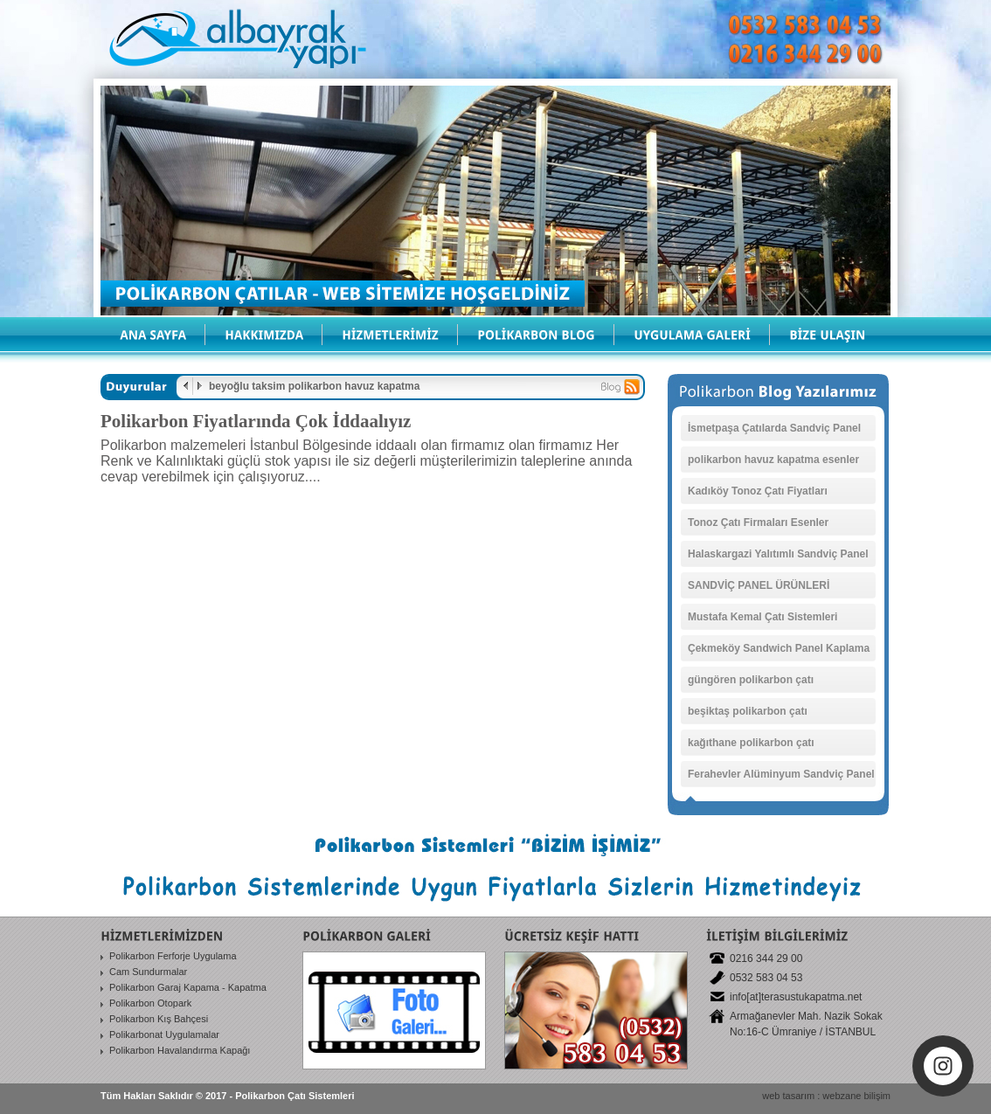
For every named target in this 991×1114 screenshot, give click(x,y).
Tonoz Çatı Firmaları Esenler (758, 522)
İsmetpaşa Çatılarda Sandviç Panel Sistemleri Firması (774, 431)
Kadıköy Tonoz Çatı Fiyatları (758, 491)
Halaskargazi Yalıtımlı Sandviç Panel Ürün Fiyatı (778, 557)
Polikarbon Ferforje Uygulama (173, 956)
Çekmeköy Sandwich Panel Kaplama (779, 648)
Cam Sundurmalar (148, 971)
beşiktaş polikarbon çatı (747, 711)
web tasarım (788, 1095)
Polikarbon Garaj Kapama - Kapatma (188, 987)
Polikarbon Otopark (150, 1003)
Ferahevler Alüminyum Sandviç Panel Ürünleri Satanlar (781, 777)
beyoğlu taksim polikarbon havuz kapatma (314, 386)
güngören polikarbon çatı (751, 680)
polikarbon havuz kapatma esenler (773, 459)
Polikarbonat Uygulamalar (164, 1034)
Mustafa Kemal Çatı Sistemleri (762, 617)
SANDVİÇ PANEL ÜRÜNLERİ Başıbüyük (758, 589)
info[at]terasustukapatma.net (796, 997)
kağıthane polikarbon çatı (751, 743)
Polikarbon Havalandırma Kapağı (179, 1050)
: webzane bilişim (854, 1095)
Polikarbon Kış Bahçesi (158, 1019)
